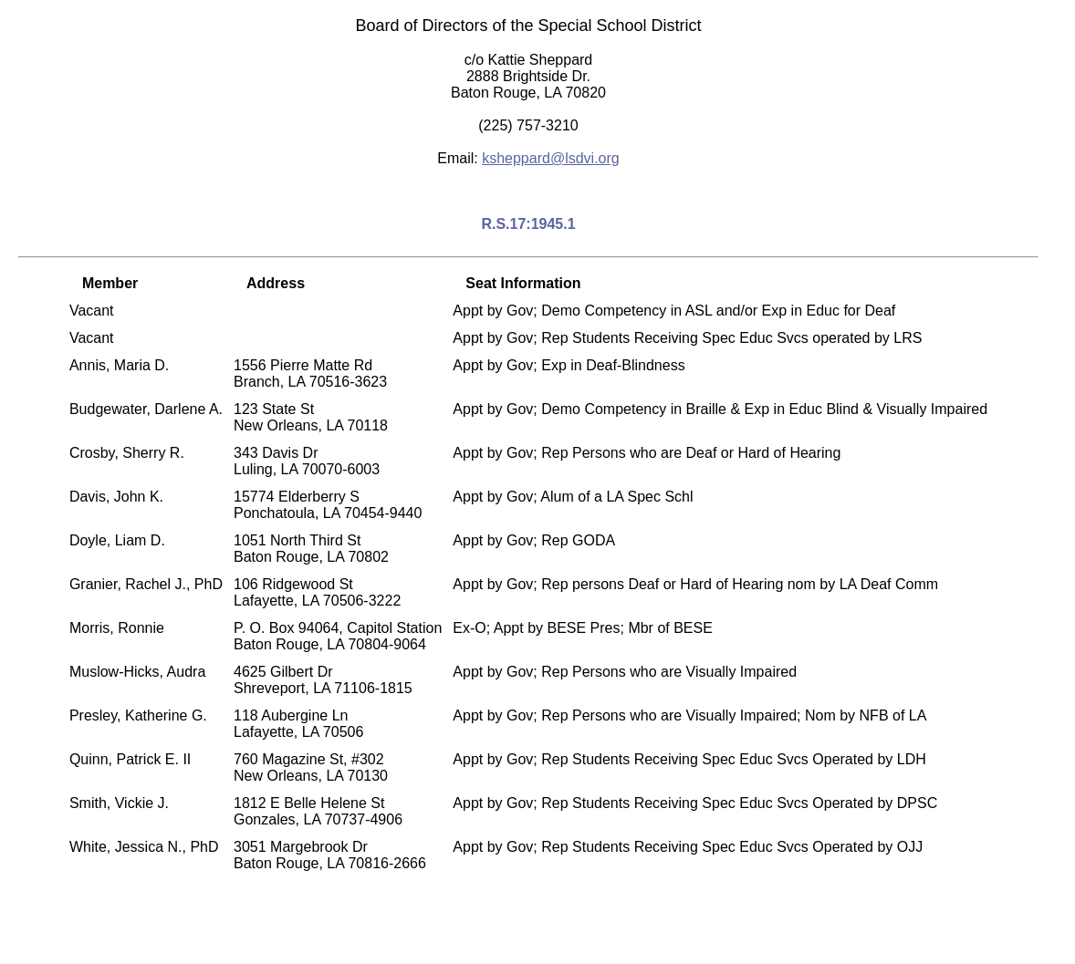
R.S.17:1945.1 (528, 224)
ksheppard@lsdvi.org (551, 158)
